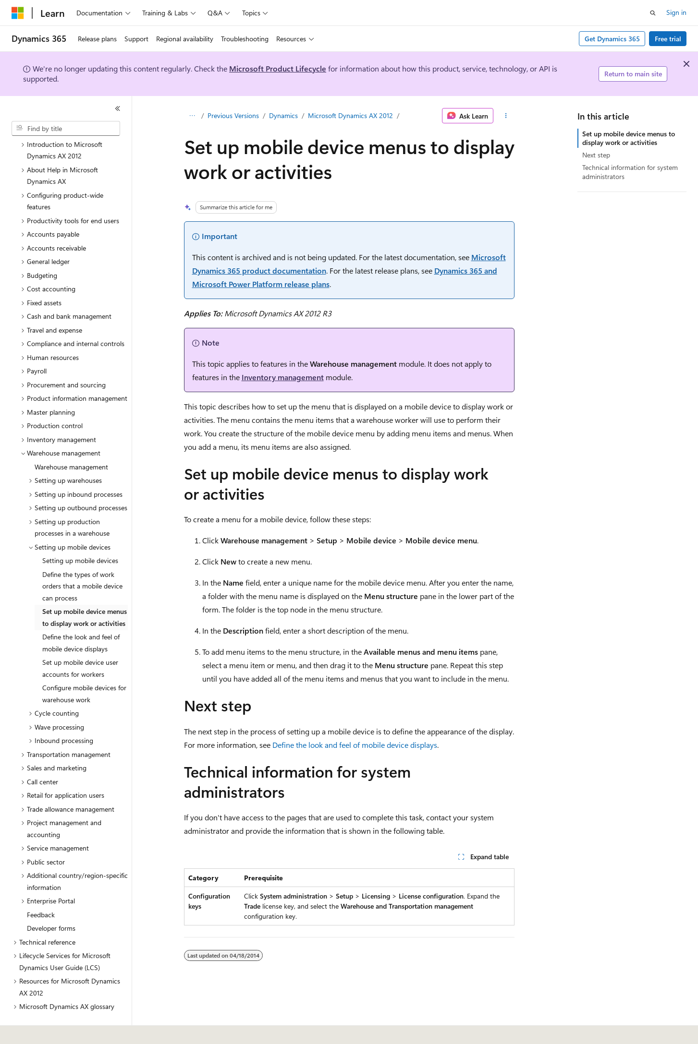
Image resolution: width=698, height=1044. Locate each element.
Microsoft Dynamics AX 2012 (350, 115)
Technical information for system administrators (630, 171)
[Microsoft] (18, 13)
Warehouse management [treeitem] (71, 440)
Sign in (676, 12)
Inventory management (283, 377)
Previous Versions (233, 115)
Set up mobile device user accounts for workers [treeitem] (80, 641)
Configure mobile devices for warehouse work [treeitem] (84, 667)
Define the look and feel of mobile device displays (354, 745)
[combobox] (66, 128)
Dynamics (283, 115)
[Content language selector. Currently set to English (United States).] (55, 1030)
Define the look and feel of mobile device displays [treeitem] (81, 616)
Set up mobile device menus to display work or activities (628, 138)
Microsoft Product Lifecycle (277, 68)
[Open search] (652, 13)
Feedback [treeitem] (41, 888)
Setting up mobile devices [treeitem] (80, 534)
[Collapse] (118, 108)
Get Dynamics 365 (612, 38)
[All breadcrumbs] (192, 115)
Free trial (668, 38)
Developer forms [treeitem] (51, 901)
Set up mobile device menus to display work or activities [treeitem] (84, 590)
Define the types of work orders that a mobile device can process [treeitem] (82, 559)
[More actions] (505, 115)
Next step (596, 154)
